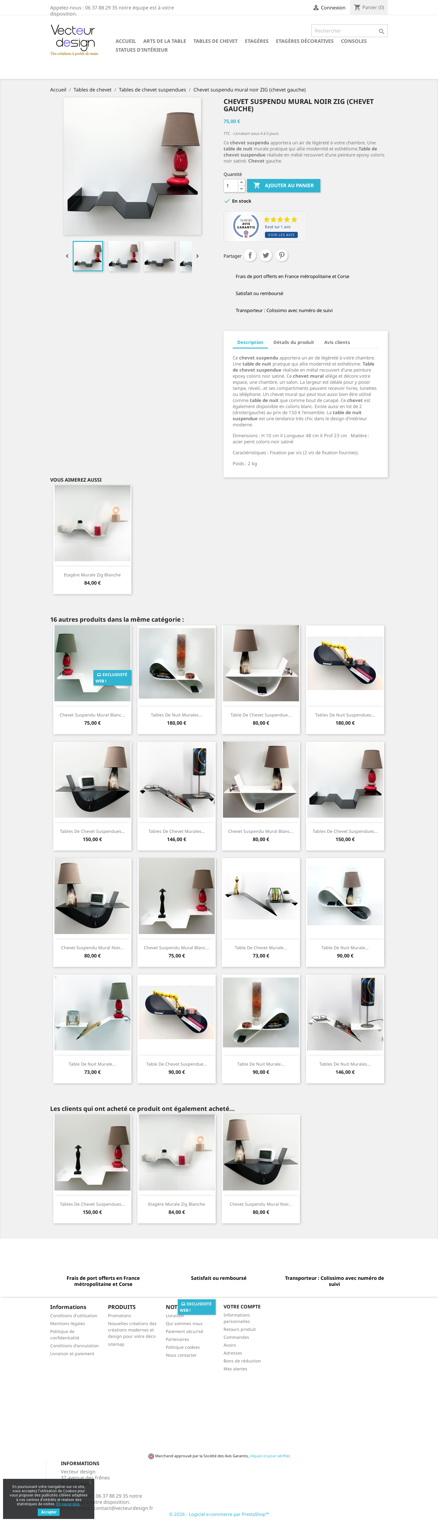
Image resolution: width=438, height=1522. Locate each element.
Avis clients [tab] (337, 342)
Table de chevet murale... (261, 947)
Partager (250, 255)
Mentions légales (67, 1323)
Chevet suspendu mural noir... (92, 947)
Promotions (119, 1315)
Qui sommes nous (184, 1323)
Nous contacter (181, 1355)
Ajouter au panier (283, 186)
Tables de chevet (215, 41)
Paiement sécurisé (184, 1331)
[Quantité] (231, 185)
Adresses (233, 1353)
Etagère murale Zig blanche (92, 575)
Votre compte (242, 1306)
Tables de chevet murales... (176, 831)
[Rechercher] (349, 30)
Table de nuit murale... (345, 947)
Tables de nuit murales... (176, 715)
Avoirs (230, 1345)
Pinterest (282, 255)
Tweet (266, 255)
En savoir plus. (68, 1504)
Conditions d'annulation (74, 1345)
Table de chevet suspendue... (176, 1064)
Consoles (354, 41)
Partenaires (177, 1339)
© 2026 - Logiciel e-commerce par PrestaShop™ (219, 1514)
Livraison (175, 1315)
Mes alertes (235, 1369)
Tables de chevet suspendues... (92, 831)
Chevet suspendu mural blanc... (92, 715)
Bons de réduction (242, 1361)
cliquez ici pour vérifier (269, 1455)
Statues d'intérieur (142, 49)
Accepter (48, 1512)
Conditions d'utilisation (73, 1315)
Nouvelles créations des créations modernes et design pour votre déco (132, 1330)
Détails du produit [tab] (293, 342)
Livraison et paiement (72, 1353)
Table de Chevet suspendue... (261, 715)
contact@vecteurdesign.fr (123, 1508)
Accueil (126, 41)
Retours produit (240, 1329)
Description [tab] (250, 342)
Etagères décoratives (305, 41)
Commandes (236, 1337)
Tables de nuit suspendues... (345, 715)
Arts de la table (164, 41)
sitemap (116, 1344)
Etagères (257, 41)
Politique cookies (183, 1347)
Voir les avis (281, 234)
